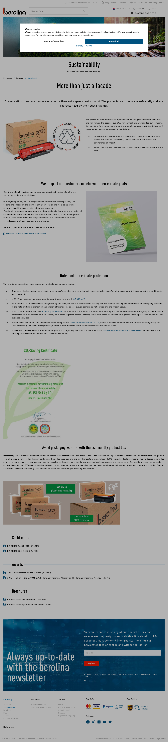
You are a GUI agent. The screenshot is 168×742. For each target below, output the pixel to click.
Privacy (79, 46)
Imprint (89, 46)
